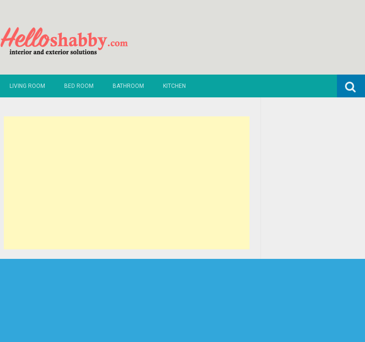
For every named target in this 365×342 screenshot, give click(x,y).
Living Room (27, 86)
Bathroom (128, 86)
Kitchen (174, 86)
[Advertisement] (127, 182)
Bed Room (79, 86)
